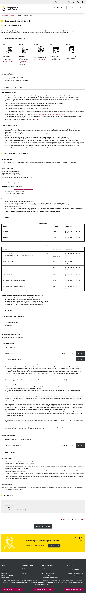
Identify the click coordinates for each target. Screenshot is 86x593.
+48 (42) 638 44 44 (74, 570)
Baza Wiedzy (12, 15)
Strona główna (4, 15)
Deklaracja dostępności (7, 575)
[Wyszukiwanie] (59, 2)
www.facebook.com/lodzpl (48, 573)
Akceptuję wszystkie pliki (12, 589)
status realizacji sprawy (39, 59)
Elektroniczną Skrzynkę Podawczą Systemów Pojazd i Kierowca (50, 114)
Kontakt (82, 8)
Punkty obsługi (25, 571)
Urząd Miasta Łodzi (59, 8)
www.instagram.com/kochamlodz (50, 577)
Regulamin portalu (5, 571)
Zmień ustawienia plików (74, 589)
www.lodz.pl (45, 569)
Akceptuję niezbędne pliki (43, 589)
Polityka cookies (5, 577)
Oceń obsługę (72, 8)
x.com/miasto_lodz (46, 575)
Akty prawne (25, 573)
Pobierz (81, 353)
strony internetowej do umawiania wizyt (23, 189)
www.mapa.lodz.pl (46, 571)
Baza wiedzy (4, 573)
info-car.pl (36, 119)
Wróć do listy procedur (43, 526)
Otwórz (81, 359)
